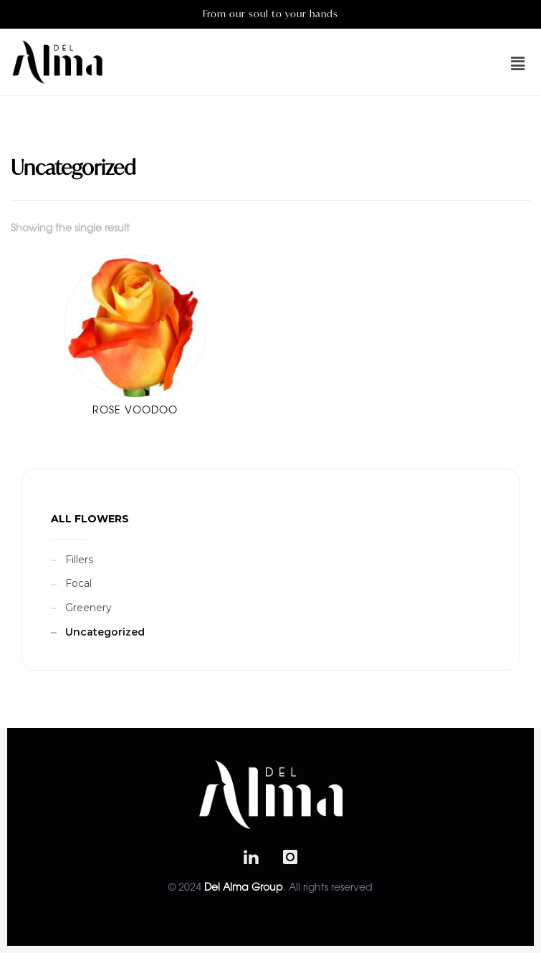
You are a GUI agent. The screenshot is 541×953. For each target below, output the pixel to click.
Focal (78, 583)
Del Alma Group (243, 888)
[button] (497, 63)
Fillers (79, 559)
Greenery (88, 607)
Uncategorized (105, 632)
